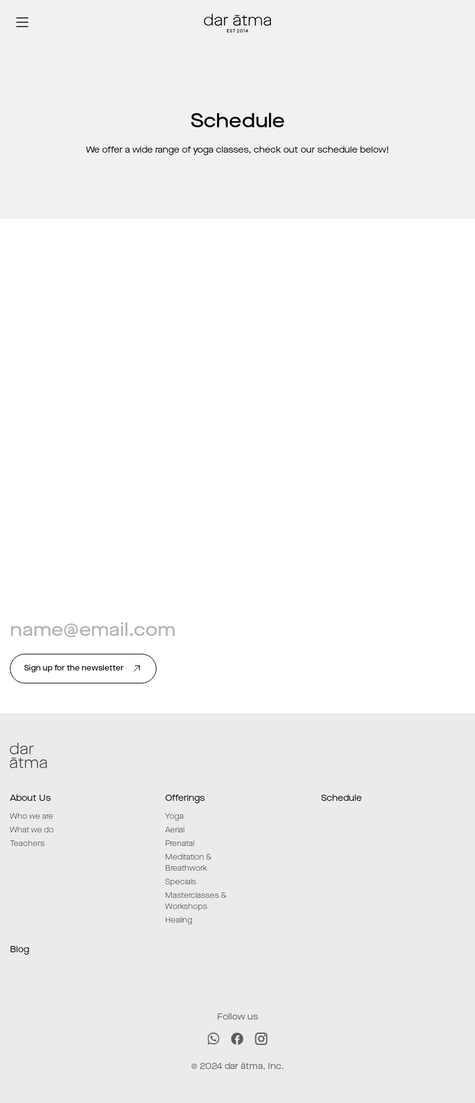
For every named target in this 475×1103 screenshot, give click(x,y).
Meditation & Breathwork (188, 863)
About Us (30, 798)
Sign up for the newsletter (83, 668)
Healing (178, 920)
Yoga (174, 816)
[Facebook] (237, 1039)
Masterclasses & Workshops (195, 901)
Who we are (31, 816)
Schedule (341, 798)
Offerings (185, 798)
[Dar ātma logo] (237, 22)
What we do (32, 830)
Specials (180, 882)
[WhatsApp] (213, 1039)
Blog (19, 950)
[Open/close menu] (22, 22)
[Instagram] (261, 1039)
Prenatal (179, 843)
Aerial (174, 830)
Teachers (27, 843)
